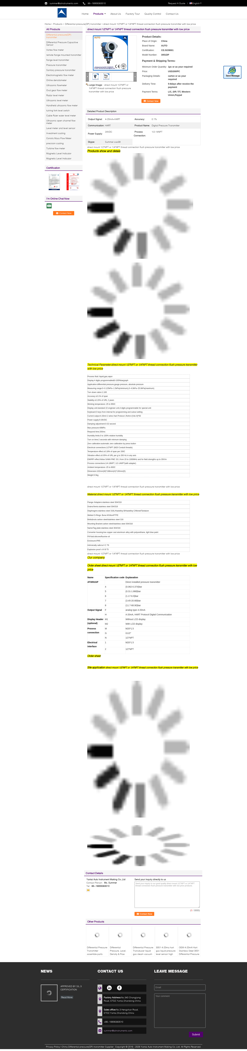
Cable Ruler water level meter (61, 115)
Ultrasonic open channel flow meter (60, 121)
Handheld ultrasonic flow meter (62, 105)
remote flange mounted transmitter (63, 55)
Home (85, 13)
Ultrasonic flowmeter (56, 85)
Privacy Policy (53, 1046)
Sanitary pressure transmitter (60, 70)
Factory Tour (133, 13)
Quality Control (152, 13)
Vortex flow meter (55, 49)
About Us (115, 13)
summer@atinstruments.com (64, 3)
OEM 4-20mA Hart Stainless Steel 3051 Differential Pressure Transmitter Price (189, 952)
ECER (131, 1049)
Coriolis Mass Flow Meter (58, 138)
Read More (66, 997)
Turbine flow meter (55, 148)
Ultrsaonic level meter (57, 100)
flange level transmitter (57, 60)
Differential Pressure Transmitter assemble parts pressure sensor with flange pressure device (97, 955)
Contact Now (152, 101)
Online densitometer (56, 80)
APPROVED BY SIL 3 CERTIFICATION (71, 988)
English (196, 3)
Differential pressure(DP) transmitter (83, 24)
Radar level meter (55, 95)
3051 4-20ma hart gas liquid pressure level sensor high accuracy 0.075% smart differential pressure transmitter (166, 955)
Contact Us (172, 13)
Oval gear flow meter (56, 90)
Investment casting (55, 133)
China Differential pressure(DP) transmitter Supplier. (88, 1046)
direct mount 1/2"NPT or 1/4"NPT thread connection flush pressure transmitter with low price (110, 88)
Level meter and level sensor (60, 128)
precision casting (55, 143)
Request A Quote (176, 3)
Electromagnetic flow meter (60, 75)
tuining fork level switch (58, 110)
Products (98, 13)
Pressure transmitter (56, 65)
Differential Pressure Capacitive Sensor (62, 43)
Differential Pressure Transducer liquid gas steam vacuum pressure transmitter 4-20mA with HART (143, 954)
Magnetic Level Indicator (58, 153)
